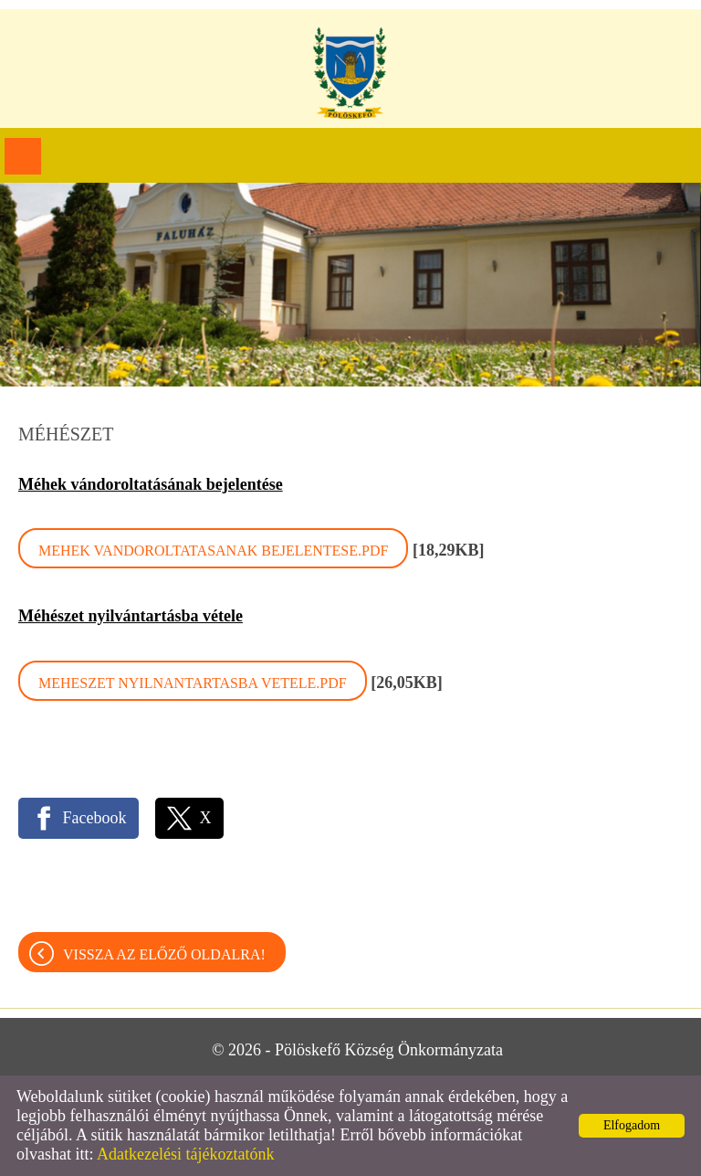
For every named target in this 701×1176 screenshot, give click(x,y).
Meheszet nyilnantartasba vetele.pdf (192, 683)
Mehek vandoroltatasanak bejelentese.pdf (213, 550)
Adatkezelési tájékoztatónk (185, 1154)
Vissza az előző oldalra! (164, 954)
